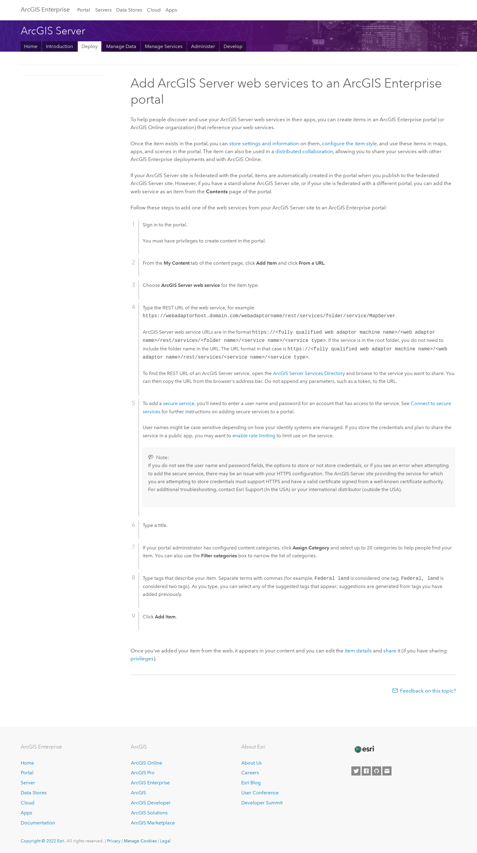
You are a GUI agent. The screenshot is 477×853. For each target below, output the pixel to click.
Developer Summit (262, 803)
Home (30, 46)
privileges (142, 658)
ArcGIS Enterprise (45, 9)
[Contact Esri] (387, 771)
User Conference (260, 793)
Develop (233, 46)
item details (358, 651)
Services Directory (309, 373)
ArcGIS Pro (143, 773)
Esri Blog (251, 783)
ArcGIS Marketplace (153, 823)
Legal (165, 840)
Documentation (38, 823)
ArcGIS (138, 793)
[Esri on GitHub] (376, 771)
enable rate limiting (253, 436)
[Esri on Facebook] (366, 771)
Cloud (154, 10)
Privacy (113, 840)
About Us (251, 763)
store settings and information (264, 143)
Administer (203, 46)
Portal (83, 10)
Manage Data (121, 46)
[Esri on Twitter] (355, 771)
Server (28, 783)
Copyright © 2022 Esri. (43, 840)
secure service (178, 403)
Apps (171, 10)
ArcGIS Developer (151, 803)
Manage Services (164, 46)
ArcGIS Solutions (149, 813)
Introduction (59, 46)
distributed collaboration (304, 151)
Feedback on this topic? (428, 691)
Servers (103, 10)
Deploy (90, 46)
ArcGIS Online (146, 763)
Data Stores (129, 10)
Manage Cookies (140, 840)
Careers (250, 773)
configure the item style (349, 143)
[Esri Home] (364, 749)
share (389, 651)
